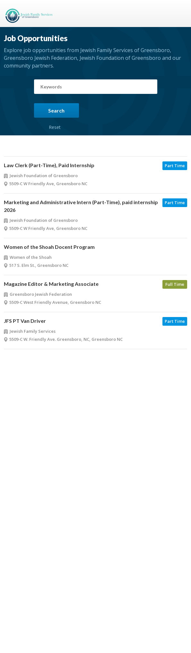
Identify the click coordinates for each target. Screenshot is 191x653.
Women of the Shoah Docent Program (49, 247)
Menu (179, 13)
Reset (55, 120)
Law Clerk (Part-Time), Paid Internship (49, 165)
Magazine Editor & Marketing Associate (51, 284)
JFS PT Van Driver (25, 321)
